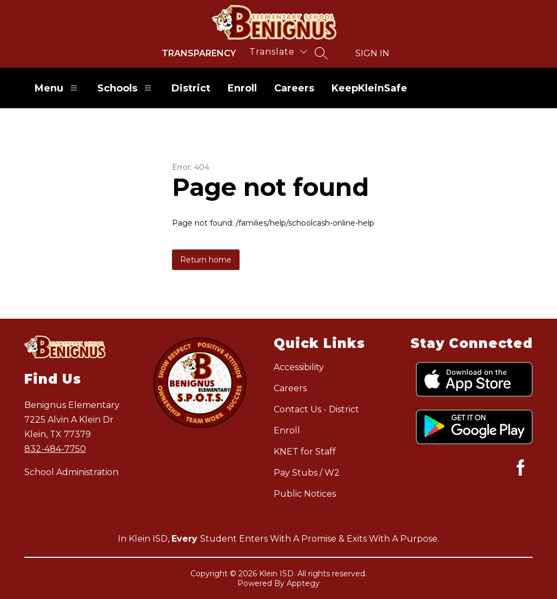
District (190, 88)
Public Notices (305, 494)
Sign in (372, 53)
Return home (205, 260)
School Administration (71, 472)
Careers (294, 88)
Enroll (242, 88)
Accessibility (299, 367)
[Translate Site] (278, 51)
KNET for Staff (305, 451)
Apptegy (303, 583)
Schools (125, 88)
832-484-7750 (55, 449)
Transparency (199, 53)
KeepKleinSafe (369, 88)
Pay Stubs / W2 (307, 473)
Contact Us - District (316, 409)
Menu (57, 88)
